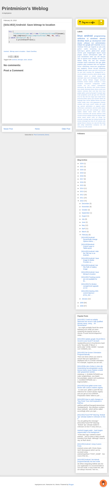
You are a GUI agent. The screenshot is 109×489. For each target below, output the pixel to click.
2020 (82, 170)
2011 (96, 70)
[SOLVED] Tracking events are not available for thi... (90, 279)
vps (100, 49)
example (80, 62)
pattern (103, 106)
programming (99, 36)
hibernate (102, 94)
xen (86, 70)
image (92, 96)
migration (102, 64)
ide (89, 96)
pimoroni (95, 108)
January (85, 299)
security (94, 113)
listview (97, 100)
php (100, 47)
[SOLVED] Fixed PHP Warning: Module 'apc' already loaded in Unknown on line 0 (91, 417)
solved (79, 117)
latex (84, 100)
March (84, 232)
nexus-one (93, 66)
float (97, 91)
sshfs (93, 117)
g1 (91, 41)
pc (97, 47)
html (95, 64)
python (79, 49)
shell (103, 41)
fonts (100, 91)
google (88, 45)
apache (85, 58)
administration (100, 43)
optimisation (89, 106)
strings (100, 117)
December (85, 203)
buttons (91, 81)
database (80, 47)
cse (85, 85)
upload (79, 123)
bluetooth (102, 80)
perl (92, 45)
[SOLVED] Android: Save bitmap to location (90, 273)
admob (99, 74)
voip (95, 123)
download (87, 89)
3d (99, 70)
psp (78, 68)
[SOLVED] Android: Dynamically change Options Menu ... (89, 239)
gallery (84, 93)
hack (87, 41)
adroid (86, 76)
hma (78, 96)
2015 (82, 185)
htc (81, 96)
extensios (85, 91)
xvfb (86, 126)
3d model (102, 70)
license (88, 100)
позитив (97, 45)
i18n (86, 96)
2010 (82, 201)
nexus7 (92, 104)
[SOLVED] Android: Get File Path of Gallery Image (89, 267)
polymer (79, 110)
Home (37, 129)
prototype (96, 110)
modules (79, 104)
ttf (94, 121)
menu (87, 102)
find (97, 62)
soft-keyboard (93, 55)
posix (84, 110)
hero (98, 94)
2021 (82, 166)
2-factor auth (91, 70)
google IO (95, 93)
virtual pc (89, 123)
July (83, 219)
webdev (79, 70)
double (82, 89)
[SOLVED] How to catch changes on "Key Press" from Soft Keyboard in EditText (90, 401)
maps (103, 100)
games (88, 51)
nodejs (97, 104)
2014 (82, 188)
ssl (96, 117)
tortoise (79, 121)
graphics (80, 64)
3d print (79, 72)
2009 (82, 303)
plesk (99, 108)
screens (79, 113)
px (100, 110)
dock (94, 87)
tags (90, 119)
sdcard (30, 59)
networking (85, 66)
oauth (103, 104)
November (85, 207)
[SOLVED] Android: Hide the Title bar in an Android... (90, 253)
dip (85, 87)
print (91, 110)
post (88, 110)
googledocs (84, 94)
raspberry (84, 68)
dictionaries (80, 87)
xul (83, 126)
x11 (101, 125)
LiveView (89, 72)
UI (81, 58)
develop (80, 41)
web (78, 125)
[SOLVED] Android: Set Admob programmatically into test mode (88, 460)
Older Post (66, 129)
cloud (103, 81)
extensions (91, 62)
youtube (90, 126)
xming (79, 126)
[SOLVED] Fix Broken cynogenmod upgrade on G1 (89, 286)
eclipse (79, 45)
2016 (82, 182)
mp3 (84, 104)
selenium (99, 113)
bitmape (20, 59)
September (86, 213)
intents (103, 96)
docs (78, 89)
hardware (90, 64)
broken (86, 81)
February (85, 235)
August (84, 216)
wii (83, 70)
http (84, 96)
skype (99, 115)
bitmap (85, 80)
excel (103, 89)
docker (79, 43)
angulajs (99, 76)
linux (80, 35)
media (83, 102)
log (101, 100)
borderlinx (80, 81)
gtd (92, 94)
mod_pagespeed (95, 102)
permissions (88, 108)
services (84, 115)
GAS (84, 72)
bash (104, 78)
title (104, 119)
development (96, 41)
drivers (97, 89)
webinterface (88, 125)
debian (79, 60)
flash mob (92, 91)
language (80, 100)
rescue (90, 68)
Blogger (71, 484)
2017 (82, 179)
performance (81, 108)
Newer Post (8, 129)
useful (86, 49)
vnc (93, 123)
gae (100, 62)
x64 (104, 125)
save (25, 59)
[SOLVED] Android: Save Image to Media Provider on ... (90, 260)
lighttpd (93, 100)
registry (79, 111)
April (83, 228)
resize (90, 111)
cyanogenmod (101, 85)
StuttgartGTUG (99, 72)
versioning (93, 49)
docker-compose (100, 87)
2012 (82, 195)
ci (100, 81)
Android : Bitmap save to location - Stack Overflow (20, 51)
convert (100, 58)
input (96, 96)
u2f (96, 121)
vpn (95, 57)
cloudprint (80, 83)
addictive (81, 38)
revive (94, 111)
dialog (85, 60)
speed (84, 117)
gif (91, 93)
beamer (79, 80)
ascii (88, 78)
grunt (89, 94)
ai (89, 76)
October (85, 210)
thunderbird (85, 57)
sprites (89, 117)
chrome (103, 45)
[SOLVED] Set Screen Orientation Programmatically (89, 353)
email (100, 89)
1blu (78, 58)
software (87, 43)
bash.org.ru (81, 51)
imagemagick (91, 53)
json (93, 98)
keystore (97, 98)
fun (84, 45)
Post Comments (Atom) (41, 135)
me (98, 64)
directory (89, 87)
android (14, 59)
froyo (104, 91)
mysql (103, 53)
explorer (79, 91)
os (94, 106)
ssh (104, 55)
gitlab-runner (96, 51)
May (83, 225)
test (93, 119)
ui (87, 38)
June (84, 222)
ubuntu (102, 38)
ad (88, 74)
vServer (84, 123)
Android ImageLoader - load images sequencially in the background (90, 431)
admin (95, 74)
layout (99, 53)
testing (96, 119)
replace (85, 111)
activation (84, 74)
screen (103, 111)
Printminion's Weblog (25, 8)
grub (84, 53)
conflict (103, 83)
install (99, 96)
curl (104, 58)
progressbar (101, 66)
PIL (93, 72)
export (86, 62)
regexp (103, 110)
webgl (82, 125)
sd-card (95, 68)
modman (102, 102)
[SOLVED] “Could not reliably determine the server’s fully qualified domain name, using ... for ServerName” (90, 322)
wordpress (96, 125)
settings (89, 115)
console (79, 85)
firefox (86, 47)
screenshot (85, 113)
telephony (102, 68)
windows (94, 38)
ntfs (100, 104)
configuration (96, 83)
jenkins (85, 98)
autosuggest (93, 78)
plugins (79, 55)
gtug (84, 64)
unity (104, 121)
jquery (89, 98)
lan (104, 98)
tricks (92, 121)
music (87, 104)
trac (89, 121)
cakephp (94, 58)
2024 (82, 163)
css (88, 85)
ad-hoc (91, 74)
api (104, 76)
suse (79, 57)
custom (93, 85)
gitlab (103, 62)
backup (100, 78)
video (91, 57)
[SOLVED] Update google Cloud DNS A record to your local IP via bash (91, 340)
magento (93, 47)
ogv (78, 106)
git (89, 47)
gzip (95, 94)
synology (85, 119)
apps (85, 78)
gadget (79, 93)
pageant (98, 106)
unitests (100, 121)
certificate (96, 81)
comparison (87, 83)
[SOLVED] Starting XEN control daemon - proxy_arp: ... (89, 293)
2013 (82, 191)
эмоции (102, 57)
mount (79, 66)
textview (100, 119)
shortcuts (94, 115)
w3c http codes (101, 123)
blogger (96, 80)
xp (82, 126)
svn (92, 43)
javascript (80, 98)
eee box (95, 60)
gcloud (88, 93)
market (79, 102)
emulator (102, 60)
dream (92, 89)
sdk (90, 113)
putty (103, 47)
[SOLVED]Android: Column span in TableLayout (88, 246)
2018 (82, 176)
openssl (83, 106)
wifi (98, 57)
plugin (103, 108)
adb (104, 49)
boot (89, 58)
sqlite (100, 55)
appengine (80, 78)
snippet (103, 115)
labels (101, 98)
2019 (82, 173)
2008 (82, 306)
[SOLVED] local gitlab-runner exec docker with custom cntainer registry (90, 386)
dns (89, 60)
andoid (94, 76)
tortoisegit (85, 121)
